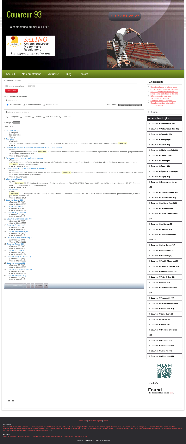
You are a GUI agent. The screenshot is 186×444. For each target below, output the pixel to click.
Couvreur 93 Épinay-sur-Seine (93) (164, 171)
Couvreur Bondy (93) (15, 250)
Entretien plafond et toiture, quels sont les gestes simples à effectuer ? (164, 88)
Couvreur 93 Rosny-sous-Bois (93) (164, 303)
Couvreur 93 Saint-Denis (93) (162, 309)
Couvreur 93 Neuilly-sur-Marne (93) (165, 266)
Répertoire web (68, 436)
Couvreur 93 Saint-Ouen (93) (162, 314)
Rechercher (11, 91)
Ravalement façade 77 (105, 427)
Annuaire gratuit (56, 436)
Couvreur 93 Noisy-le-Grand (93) (164, 272)
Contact (83, 74)
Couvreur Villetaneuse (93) (17, 231)
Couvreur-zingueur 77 (140, 427)
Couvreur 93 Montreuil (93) (161, 256)
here (171, 393)
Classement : (111, 105)
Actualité (53, 74)
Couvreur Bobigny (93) (16, 225)
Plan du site (83, 421)
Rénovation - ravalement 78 (123, 427)
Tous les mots (15, 105)
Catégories (14, 116)
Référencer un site (81, 436)
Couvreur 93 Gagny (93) (160, 177)
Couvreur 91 (17, 427)
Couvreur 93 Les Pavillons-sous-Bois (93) (163, 237)
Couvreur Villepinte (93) (16, 275)
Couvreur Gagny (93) (15, 244)
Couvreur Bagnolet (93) (16, 213)
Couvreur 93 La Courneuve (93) (163, 198)
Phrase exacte (52, 105)
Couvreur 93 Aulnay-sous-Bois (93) (165, 129)
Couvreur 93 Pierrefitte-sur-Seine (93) (163, 290)
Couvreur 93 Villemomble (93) (162, 346)
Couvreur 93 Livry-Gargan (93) (163, 245)
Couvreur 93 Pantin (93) (160, 282)
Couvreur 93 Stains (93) (160, 325)
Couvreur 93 (24, 14)
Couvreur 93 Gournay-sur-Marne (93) (163, 184)
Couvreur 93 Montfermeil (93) (162, 250)
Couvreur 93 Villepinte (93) (161, 351)
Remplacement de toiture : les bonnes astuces (24, 158)
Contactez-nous (12, 189)
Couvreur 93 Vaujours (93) (161, 340)
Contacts (27, 116)
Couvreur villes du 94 (63, 427)
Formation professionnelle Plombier (43, 427)
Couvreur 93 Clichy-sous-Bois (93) (164, 150)
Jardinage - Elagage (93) (71, 428)
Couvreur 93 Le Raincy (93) (161, 224)
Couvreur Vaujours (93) (16, 263)
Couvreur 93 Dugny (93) (160, 166)
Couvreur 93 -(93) (13, 131)
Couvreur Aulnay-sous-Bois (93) (20, 238)
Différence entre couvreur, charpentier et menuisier (26, 168)
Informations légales (14, 179)
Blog (68, 74)
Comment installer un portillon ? (163, 101)
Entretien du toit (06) (159, 428)
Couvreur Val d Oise (156, 427)
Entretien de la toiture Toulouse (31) (39, 430)
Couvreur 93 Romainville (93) (162, 298)
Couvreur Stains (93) (14, 206)
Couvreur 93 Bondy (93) (160, 145)
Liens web (67, 116)
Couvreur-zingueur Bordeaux (91, 428)
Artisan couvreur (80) (125, 428)
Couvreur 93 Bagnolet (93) (161, 134)
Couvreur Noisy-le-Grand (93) (19, 257)
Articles (39, 116)
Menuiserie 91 (8, 428)
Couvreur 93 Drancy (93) (160, 161)
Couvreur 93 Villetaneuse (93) (162, 356)
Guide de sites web (9, 436)
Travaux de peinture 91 (79, 427)
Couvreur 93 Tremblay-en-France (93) (163, 332)
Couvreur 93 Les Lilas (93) (161, 229)
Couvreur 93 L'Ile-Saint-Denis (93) (164, 192)
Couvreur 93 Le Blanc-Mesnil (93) (164, 203)
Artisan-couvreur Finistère (142, 428)
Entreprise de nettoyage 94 (23, 428)
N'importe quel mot (33, 105)
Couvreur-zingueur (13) (110, 428)
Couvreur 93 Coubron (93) (161, 155)
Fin (46, 286)
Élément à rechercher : (14, 86)
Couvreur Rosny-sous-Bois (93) (19, 269)
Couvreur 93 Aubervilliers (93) (163, 124)
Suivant (39, 286)
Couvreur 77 (26, 427)
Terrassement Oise (169, 427)
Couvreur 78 (7, 427)
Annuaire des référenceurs (41, 436)
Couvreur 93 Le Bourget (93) (162, 208)
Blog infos (10, 139)
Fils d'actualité (52, 116)
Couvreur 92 (92, 427)
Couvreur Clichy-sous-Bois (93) (19, 219)
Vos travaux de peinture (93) (16, 430)
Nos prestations (31, 74)
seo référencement (24, 436)
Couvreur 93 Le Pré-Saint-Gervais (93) (163, 216)
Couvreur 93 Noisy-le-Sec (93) (163, 277)
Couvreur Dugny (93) (14, 200)
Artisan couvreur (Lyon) (41, 428)
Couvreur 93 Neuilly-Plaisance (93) (164, 261)
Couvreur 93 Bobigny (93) (161, 140)
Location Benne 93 (56, 428)
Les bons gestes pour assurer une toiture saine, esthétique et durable (34, 147)
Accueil (10, 74)
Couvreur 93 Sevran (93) (160, 319)
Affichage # (8, 122)
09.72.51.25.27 (125, 16)
